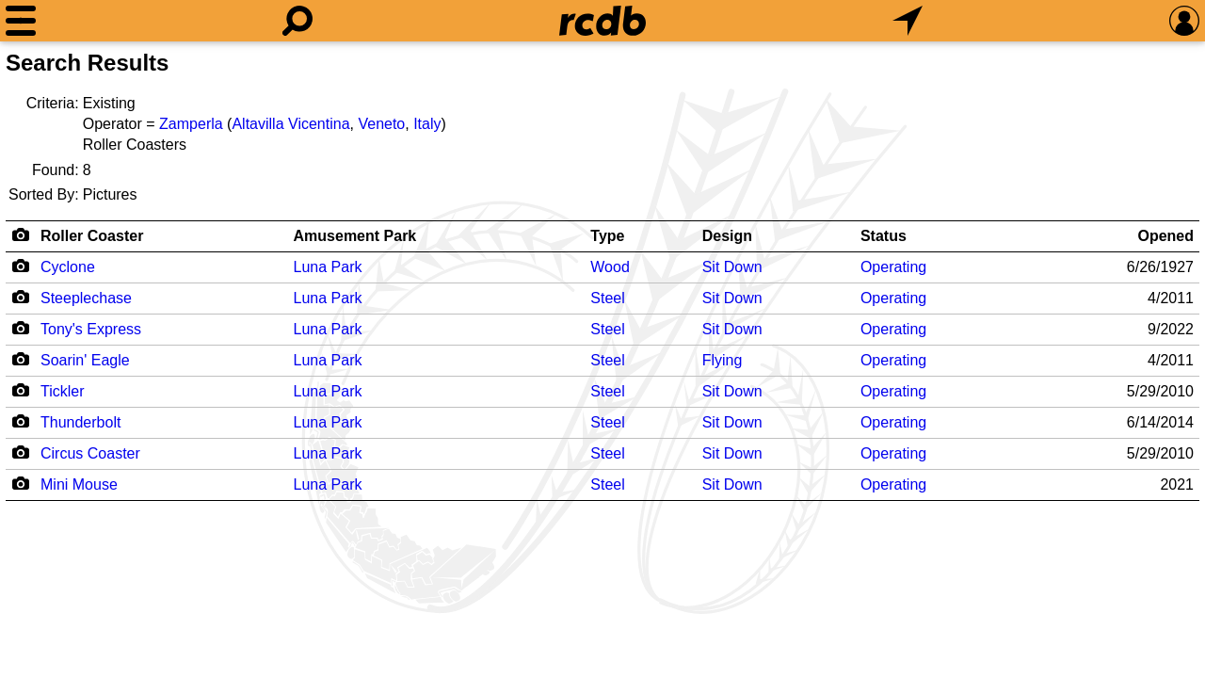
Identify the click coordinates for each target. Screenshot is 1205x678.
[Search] (297, 21)
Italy (427, 124)
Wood (610, 267)
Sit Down (732, 267)
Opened (1165, 236)
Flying (722, 360)
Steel (607, 298)
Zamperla (191, 124)
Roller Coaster (91, 236)
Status (883, 236)
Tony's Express (90, 329)
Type (607, 236)
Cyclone (67, 267)
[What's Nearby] (907, 21)
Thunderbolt (80, 422)
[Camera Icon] (20, 265)
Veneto (381, 124)
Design (727, 236)
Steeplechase (86, 298)
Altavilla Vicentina (290, 124)
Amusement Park (355, 236)
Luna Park (328, 267)
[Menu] (21, 21)
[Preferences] (1184, 21)
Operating (893, 267)
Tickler (62, 391)
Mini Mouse (79, 484)
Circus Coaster (90, 453)
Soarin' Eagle (85, 360)
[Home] (602, 21)
